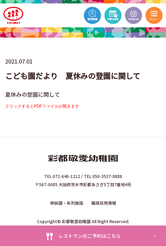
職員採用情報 (103, 203)
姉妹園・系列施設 (66, 203)
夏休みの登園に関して (32, 94)
